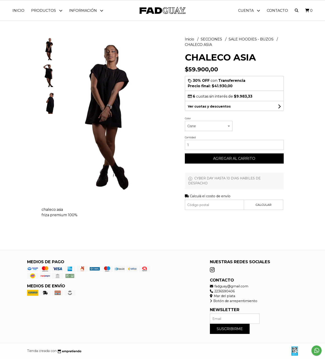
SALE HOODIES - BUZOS (251, 39)
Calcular (263, 204)
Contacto (277, 10)
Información (86, 10)
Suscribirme (230, 329)
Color (188, 118)
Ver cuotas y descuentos (209, 106)
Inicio (18, 10)
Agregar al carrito (234, 158)
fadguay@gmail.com (229, 286)
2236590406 (222, 291)
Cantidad (190, 137)
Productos (46, 10)
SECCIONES (212, 39)
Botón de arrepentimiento (233, 301)
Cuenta (249, 10)
